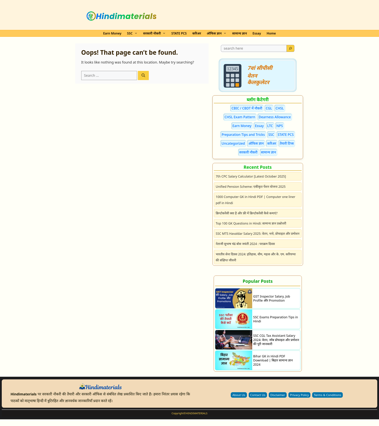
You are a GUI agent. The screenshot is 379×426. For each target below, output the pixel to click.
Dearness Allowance (275, 117)
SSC (133, 33)
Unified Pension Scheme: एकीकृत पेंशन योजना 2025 (251, 186)
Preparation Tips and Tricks (243, 134)
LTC (270, 126)
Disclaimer (277, 395)
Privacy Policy (299, 395)
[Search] (143, 75)
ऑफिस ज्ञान (218, 33)
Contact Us (258, 395)
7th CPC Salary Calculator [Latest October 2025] (251, 176)
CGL (269, 108)
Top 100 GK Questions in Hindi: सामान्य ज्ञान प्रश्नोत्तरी (251, 223)
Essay (257, 33)
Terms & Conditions (327, 395)
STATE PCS (179, 33)
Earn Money (112, 33)
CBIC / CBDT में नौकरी (246, 108)
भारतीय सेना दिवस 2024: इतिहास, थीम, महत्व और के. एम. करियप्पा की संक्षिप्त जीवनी (256, 257)
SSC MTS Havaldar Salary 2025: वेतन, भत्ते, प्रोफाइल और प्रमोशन (258, 233)
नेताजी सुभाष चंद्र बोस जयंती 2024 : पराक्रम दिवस (245, 244)
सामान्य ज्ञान (239, 33)
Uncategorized (233, 143)
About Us (238, 395)
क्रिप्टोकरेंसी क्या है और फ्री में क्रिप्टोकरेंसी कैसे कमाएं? (247, 213)
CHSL (280, 108)
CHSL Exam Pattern (240, 117)
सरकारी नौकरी (155, 33)
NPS (279, 126)
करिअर (196, 33)
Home (271, 33)
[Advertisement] (220, 15)
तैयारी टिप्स (287, 143)
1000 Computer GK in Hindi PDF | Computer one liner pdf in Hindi (255, 200)
